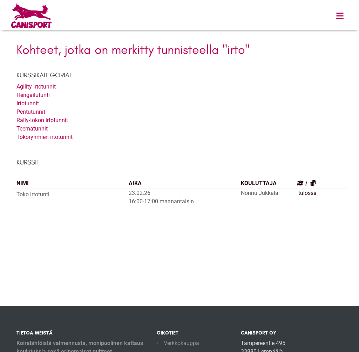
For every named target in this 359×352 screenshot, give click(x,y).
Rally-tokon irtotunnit (42, 120)
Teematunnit (32, 128)
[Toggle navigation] (340, 16)
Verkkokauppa (181, 343)
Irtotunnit (27, 103)
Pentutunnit (30, 111)
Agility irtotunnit (36, 86)
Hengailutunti (33, 95)
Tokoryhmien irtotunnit (44, 137)
